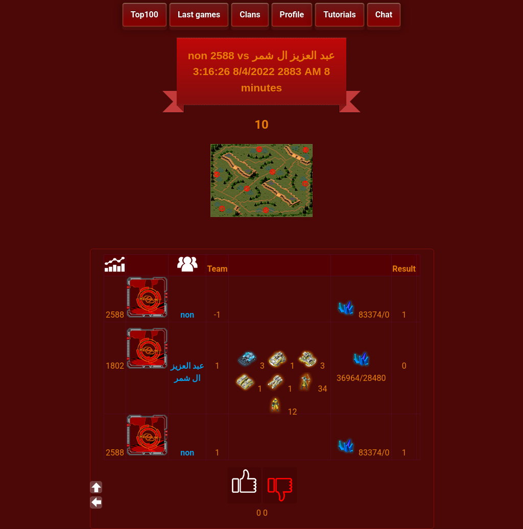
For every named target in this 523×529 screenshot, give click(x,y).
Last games (199, 14)
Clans (250, 14)
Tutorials (339, 14)
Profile (292, 14)
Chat (383, 14)
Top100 (144, 14)
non (187, 315)
